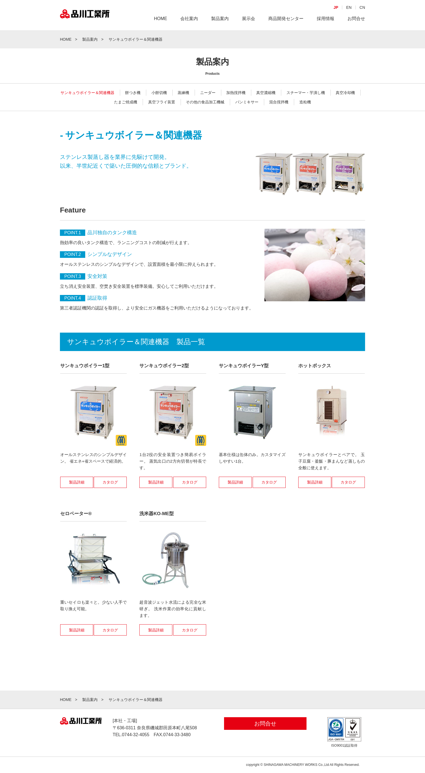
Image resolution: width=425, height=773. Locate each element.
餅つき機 (132, 92)
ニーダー (208, 92)
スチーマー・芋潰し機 (305, 92)
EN (348, 7)
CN (362, 7)
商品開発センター (285, 18)
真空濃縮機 (265, 92)
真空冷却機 (345, 92)
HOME (160, 18)
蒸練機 (183, 92)
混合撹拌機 (278, 102)
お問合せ (356, 18)
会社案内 (189, 18)
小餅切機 (159, 92)
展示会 (248, 18)
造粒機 (305, 102)
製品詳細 (76, 482)
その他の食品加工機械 (205, 102)
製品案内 (220, 18)
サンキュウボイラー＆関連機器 (87, 92)
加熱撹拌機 (235, 92)
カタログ (110, 482)
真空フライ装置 (161, 102)
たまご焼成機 (125, 102)
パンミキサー (246, 102)
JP (335, 7)
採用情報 (325, 18)
